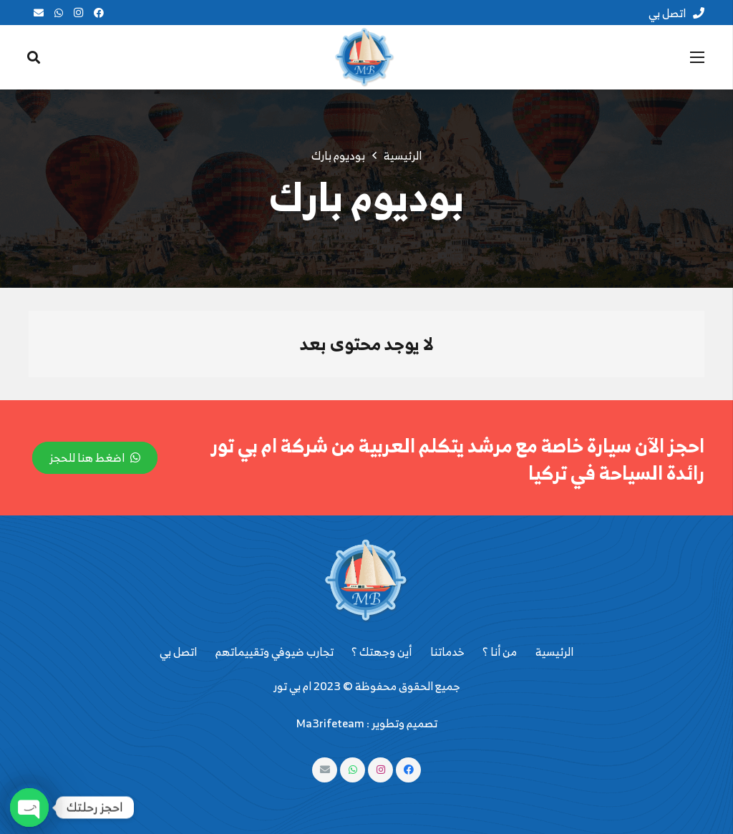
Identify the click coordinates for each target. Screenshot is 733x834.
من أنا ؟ (499, 651)
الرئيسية (554, 651)
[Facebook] (99, 13)
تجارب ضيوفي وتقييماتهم (274, 651)
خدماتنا (447, 651)
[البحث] (33, 58)
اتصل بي (178, 651)
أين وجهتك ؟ (381, 651)
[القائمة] (697, 57)
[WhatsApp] (59, 13)
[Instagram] (79, 13)
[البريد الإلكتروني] (39, 13)
